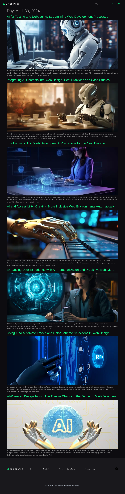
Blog (96, 4)
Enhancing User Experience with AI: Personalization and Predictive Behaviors (60, 269)
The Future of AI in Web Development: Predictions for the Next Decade (56, 143)
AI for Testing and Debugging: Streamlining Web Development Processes (57, 16)
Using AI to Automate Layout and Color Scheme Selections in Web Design (58, 333)
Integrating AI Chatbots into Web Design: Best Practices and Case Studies (58, 80)
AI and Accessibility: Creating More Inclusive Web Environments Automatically (61, 206)
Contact (104, 4)
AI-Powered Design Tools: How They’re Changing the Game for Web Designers (62, 396)
